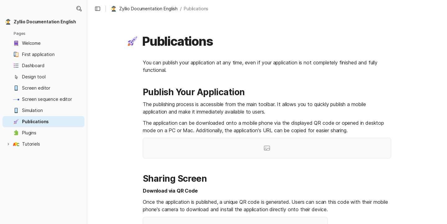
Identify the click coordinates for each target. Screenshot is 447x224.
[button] (78, 8)
